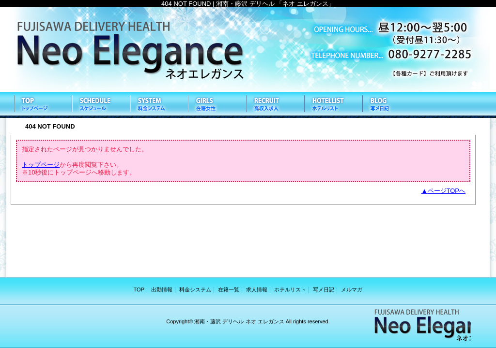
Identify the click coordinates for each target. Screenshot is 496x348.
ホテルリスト (333, 105)
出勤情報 (100, 105)
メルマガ (351, 289)
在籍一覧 (216, 105)
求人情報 (275, 105)
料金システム (158, 105)
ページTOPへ (447, 190)
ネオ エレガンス (248, 49)
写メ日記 (391, 105)
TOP (42, 105)
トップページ (41, 164)
